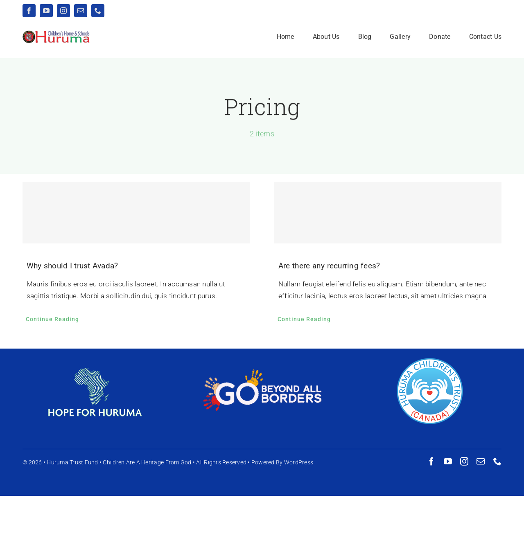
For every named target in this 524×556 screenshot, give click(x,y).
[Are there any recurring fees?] (387, 213)
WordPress (298, 462)
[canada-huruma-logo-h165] (430, 360)
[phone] (97, 10)
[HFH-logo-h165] (94, 360)
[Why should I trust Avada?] (136, 213)
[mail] (80, 10)
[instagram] (63, 10)
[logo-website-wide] (56, 33)
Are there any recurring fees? (329, 266)
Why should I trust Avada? (72, 266)
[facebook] (29, 10)
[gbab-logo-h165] (262, 373)
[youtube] (46, 10)
